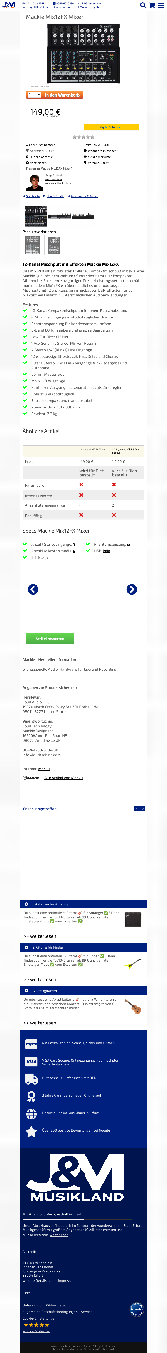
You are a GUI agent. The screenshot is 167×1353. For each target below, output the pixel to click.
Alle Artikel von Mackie (63, 777)
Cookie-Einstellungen (39, 1318)
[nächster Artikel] (132, 589)
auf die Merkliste (97, 157)
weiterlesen (59, 1235)
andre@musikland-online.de (59, 183)
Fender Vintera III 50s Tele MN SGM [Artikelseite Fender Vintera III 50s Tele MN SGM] (114, 881)
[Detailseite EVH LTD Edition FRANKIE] (53, 850)
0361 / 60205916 (53, 179)
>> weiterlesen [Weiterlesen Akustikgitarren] (40, 1023)
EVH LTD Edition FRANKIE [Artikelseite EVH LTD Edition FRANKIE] (53, 881)
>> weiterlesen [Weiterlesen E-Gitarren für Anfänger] (40, 936)
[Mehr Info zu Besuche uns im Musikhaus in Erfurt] (83, 1115)
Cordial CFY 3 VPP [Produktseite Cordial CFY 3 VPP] (104, 623)
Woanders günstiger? (101, 150)
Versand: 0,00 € (96, 162)
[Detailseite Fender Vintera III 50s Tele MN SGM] (114, 850)
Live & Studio (55, 196)
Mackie (44, 768)
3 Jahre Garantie (39, 157)
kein (106, 550)
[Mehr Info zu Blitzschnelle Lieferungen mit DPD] (83, 1080)
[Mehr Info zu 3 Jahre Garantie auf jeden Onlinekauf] (83, 1097)
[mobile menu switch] (161, 4)
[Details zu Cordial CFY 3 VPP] (104, 589)
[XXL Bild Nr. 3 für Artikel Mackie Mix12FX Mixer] (83, 217)
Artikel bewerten (49, 638)
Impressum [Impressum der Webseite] (67, 1280)
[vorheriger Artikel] (33, 589)
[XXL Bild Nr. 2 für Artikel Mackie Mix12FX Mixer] (59, 217)
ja (46, 557)
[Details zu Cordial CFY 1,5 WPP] (44, 589)
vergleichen (36, 162)
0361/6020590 (63, 3)
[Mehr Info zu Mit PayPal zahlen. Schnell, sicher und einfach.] (83, 1045)
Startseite (33, 196)
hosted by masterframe (67, 1348)
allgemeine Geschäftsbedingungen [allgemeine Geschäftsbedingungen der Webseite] (50, 1312)
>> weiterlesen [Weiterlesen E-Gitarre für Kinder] (40, 979)
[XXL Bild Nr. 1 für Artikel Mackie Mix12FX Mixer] (36, 217)
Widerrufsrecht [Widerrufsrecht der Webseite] (58, 1305)
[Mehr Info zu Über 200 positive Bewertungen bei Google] (83, 1132)
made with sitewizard (101, 1348)
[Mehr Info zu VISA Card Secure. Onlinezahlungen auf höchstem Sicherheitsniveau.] (83, 1062)
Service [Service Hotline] (86, 1312)
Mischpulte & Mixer (84, 196)
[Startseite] (8, 5)
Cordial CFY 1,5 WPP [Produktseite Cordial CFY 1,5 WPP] (44, 623)
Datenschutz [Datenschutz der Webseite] (33, 1305)
